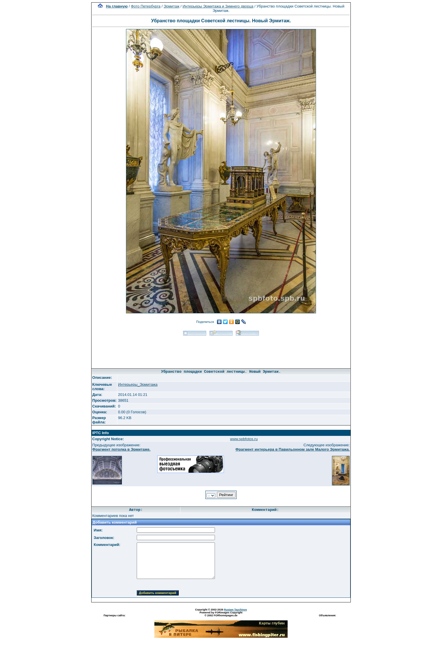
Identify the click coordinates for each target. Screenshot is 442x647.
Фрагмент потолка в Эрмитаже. (121, 449)
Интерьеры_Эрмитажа (137, 384)
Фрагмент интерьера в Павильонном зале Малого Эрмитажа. (292, 449)
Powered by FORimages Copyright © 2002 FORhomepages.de (221, 614)
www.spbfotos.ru (243, 439)
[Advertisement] (221, 350)
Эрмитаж (172, 6)
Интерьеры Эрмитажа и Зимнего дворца (217, 6)
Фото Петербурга (145, 6)
